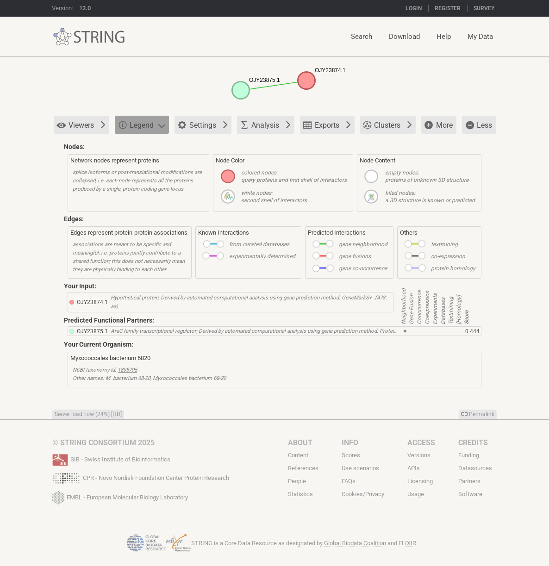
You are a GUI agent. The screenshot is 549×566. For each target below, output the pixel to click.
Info (350, 442)
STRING (62, 36)
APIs (413, 468)
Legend (141, 125)
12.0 (85, 8)
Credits (473, 442)
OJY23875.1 (92, 331)
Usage (415, 494)
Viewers (81, 125)
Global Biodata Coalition (355, 543)
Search (361, 36)
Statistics (300, 494)
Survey (484, 8)
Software (470, 494)
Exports (327, 125)
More (438, 125)
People (297, 481)
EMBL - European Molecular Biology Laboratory (120, 495)
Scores (351, 455)
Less (478, 125)
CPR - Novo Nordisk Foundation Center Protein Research (140, 477)
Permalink (481, 414)
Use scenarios (360, 468)
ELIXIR (407, 543)
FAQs (349, 481)
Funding (468, 455)
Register (448, 8)
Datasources (475, 468)
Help (444, 36)
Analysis (265, 125)
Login (414, 8)
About (300, 442)
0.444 (472, 331)
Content (298, 455)
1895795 (127, 370)
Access (421, 442)
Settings (202, 125)
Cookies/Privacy (363, 494)
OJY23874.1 (92, 302)
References (303, 468)
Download (404, 36)
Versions (418, 455)
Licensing (420, 481)
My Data (480, 36)
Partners (469, 481)
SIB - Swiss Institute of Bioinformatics (111, 458)
